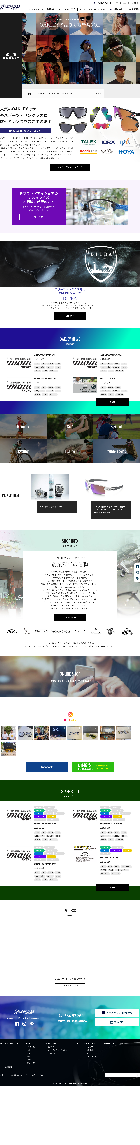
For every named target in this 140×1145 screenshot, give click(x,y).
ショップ (89, 1049)
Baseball (117, 426)
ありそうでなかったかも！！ (53, 507)
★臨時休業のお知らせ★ (62, 94)
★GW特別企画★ (107, 378)
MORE (112, 402)
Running (23, 426)
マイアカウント (92, 1059)
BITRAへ (70, 316)
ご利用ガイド (91, 1052)
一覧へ (98, 94)
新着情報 (8, 1069)
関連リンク (4, 1077)
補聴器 (29, 1062)
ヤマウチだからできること (70, 167)
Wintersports (116, 451)
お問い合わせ (119, 9)
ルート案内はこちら (70, 988)
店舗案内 (51, 1049)
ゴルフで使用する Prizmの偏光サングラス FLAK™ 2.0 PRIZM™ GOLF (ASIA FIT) (110, 510)
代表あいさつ (52, 1055)
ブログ (82, 9)
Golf (70, 426)
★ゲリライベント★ (109, 860)
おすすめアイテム (35, 9)
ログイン (41, 1077)
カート (88, 1055)
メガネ (29, 1052)
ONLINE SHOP (99, 9)
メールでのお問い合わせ (119, 1015)
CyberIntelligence (81, 1086)
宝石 (28, 1059)
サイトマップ (30, 1077)
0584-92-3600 (74, 1018)
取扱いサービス (53, 9)
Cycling (23, 451)
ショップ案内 (69, 9)
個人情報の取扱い (16, 1077)
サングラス (31, 1049)
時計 (28, 1055)
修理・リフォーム (33, 1065)
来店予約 (38, 217)
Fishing (70, 451)
